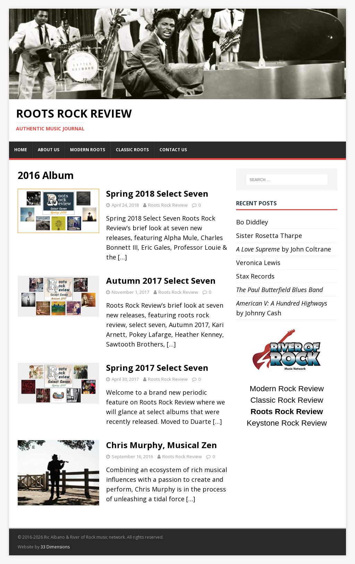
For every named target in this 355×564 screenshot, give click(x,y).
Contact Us (173, 150)
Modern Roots (87, 150)
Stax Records (255, 276)
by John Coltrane (283, 249)
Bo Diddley (252, 222)
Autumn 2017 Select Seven (161, 280)
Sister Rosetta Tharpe (269, 235)
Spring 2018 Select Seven (157, 193)
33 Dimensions (55, 547)
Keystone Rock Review (287, 423)
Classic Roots (132, 150)
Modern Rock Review (287, 388)
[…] (122, 257)
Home (20, 150)
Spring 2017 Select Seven (157, 367)
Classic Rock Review (286, 400)
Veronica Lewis (258, 262)
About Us (48, 150)
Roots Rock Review (168, 205)
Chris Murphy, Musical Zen (161, 445)
